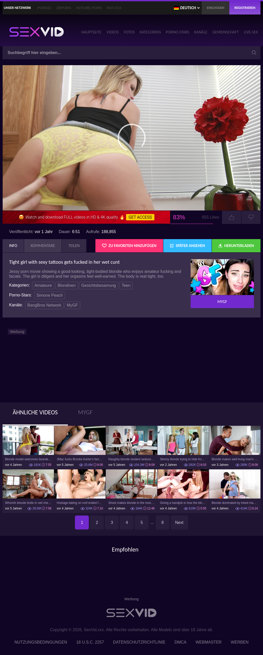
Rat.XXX (114, 8)
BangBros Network (44, 305)
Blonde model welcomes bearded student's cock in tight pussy (28, 459)
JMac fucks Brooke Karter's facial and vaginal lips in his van (80, 459)
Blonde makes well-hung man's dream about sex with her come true (235, 459)
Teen (126, 285)
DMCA (180, 642)
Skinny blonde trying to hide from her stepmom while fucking (183, 459)
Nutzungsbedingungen (40, 642)
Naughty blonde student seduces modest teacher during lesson (131, 459)
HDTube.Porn (89, 8)
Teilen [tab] (74, 245)
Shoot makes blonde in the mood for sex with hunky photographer (131, 503)
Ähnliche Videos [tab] (35, 412)
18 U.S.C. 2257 (90, 642)
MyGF (72, 305)
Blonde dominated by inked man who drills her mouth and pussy (235, 503)
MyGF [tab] (85, 412)
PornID (44, 8)
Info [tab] (13, 245)
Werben (240, 642)
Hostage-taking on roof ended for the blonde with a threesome (80, 503)
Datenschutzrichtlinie (139, 642)
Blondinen (67, 285)
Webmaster (209, 642)
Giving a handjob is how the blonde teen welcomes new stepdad (183, 503)
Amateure (43, 285)
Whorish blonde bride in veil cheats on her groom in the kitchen (28, 503)
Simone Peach (49, 295)
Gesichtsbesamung (98, 285)
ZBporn (63, 8)
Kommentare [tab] (43, 245)
